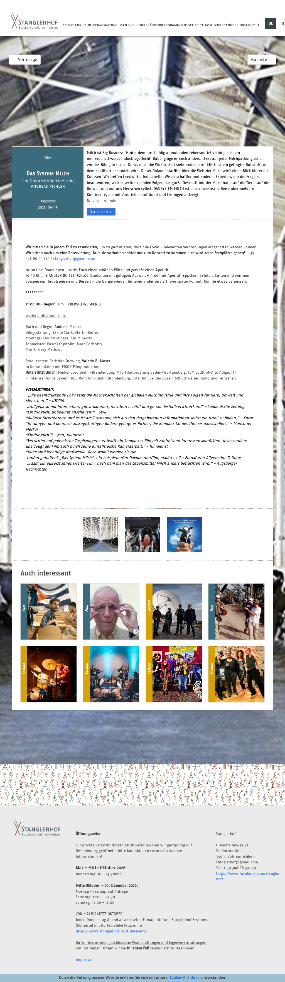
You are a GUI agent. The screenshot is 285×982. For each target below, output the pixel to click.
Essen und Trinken (133, 25)
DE (271, 23)
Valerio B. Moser (96, 361)
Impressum (85, 959)
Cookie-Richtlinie (184, 977)
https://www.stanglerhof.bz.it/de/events (111, 931)
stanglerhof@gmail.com (74, 258)
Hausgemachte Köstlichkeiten (205, 25)
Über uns (238, 25)
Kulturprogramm (164, 25)
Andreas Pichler (68, 326)
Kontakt (252, 25)
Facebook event (101, 212)
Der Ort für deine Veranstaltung (88, 25)
